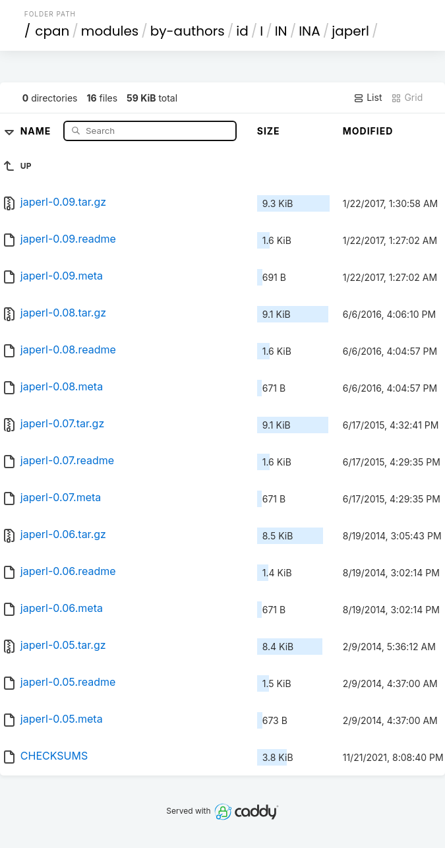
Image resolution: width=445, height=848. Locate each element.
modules (109, 31)
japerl (350, 31)
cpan (52, 31)
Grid (407, 98)
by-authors (187, 31)
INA (309, 31)
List (367, 98)
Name (37, 130)
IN (281, 31)
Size (268, 130)
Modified (368, 130)
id (242, 31)
